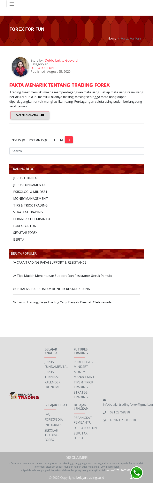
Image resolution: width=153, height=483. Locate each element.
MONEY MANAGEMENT (30, 198)
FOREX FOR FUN (43, 68)
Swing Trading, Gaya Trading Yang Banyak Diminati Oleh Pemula (62, 302)
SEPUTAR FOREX (25, 232)
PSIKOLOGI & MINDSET (30, 192)
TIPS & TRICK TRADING (30, 205)
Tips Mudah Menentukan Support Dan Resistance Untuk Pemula (62, 276)
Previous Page (38, 139)
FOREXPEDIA (53, 419)
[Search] (76, 151)
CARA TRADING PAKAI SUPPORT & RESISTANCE (49, 262)
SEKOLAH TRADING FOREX (51, 435)
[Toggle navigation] (11, 4)
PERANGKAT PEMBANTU (31, 219)
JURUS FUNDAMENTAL (30, 185)
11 (53, 139)
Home (112, 38)
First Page (18, 139)
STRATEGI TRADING (28, 212)
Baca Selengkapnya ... (30, 115)
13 (68, 139)
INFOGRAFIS (53, 425)
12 (61, 139)
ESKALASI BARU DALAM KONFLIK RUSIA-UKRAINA (51, 289)
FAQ (47, 414)
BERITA (18, 239)
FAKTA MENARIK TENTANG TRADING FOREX (59, 84)
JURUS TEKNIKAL (25, 178)
